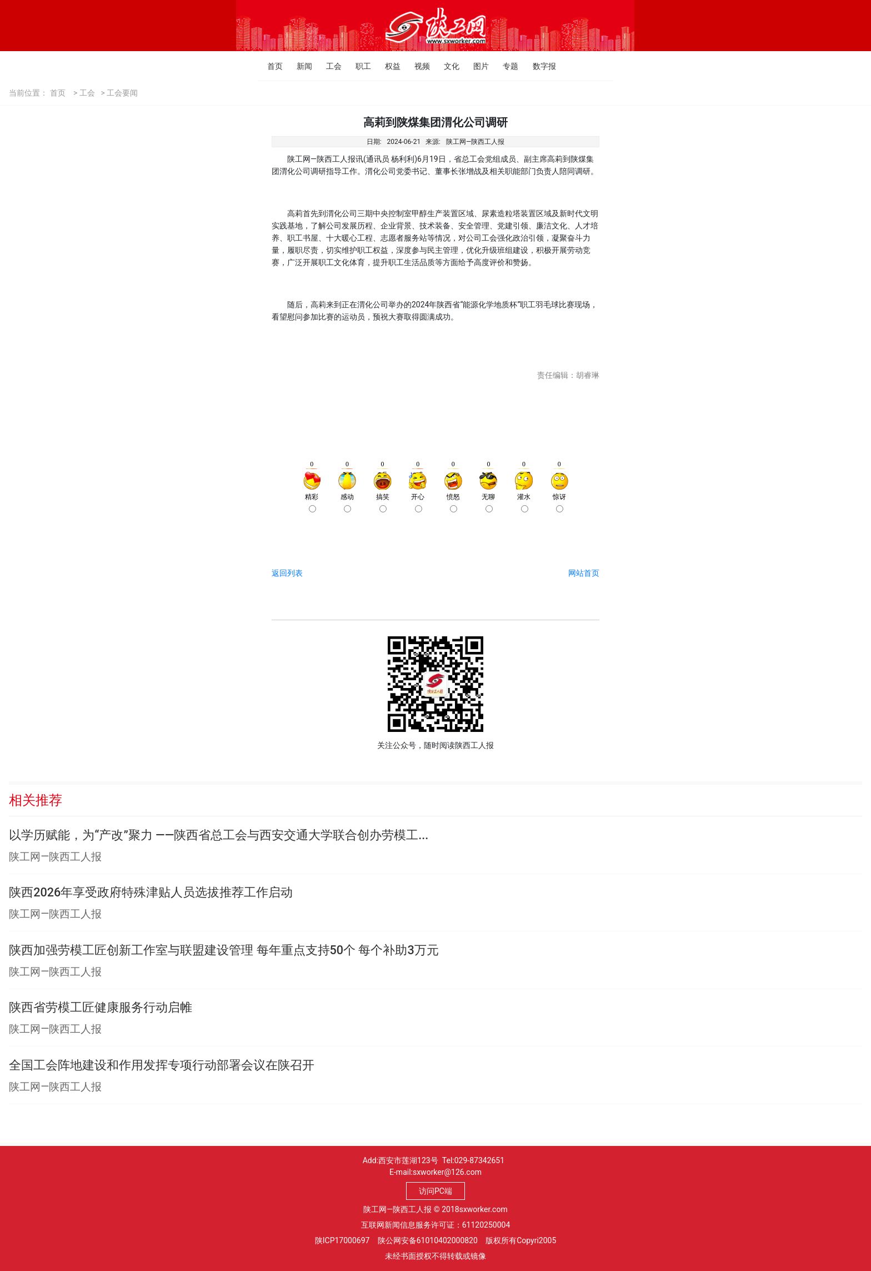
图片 (476, 66)
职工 (359, 66)
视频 (417, 66)
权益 (388, 66)
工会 (329, 66)
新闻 (300, 66)
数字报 (536, 66)
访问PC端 (435, 1191)
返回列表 (287, 573)
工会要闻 (122, 92)
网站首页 (583, 573)
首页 (270, 66)
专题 (506, 66)
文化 (447, 66)
